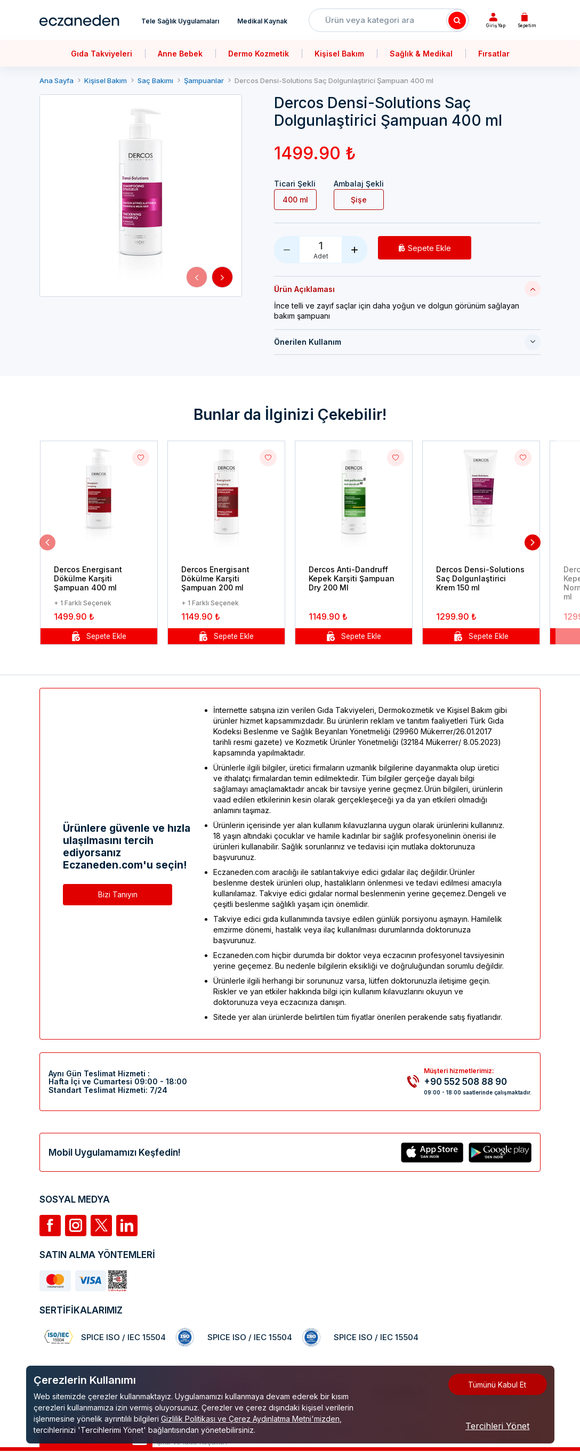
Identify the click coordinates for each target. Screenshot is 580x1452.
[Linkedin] (127, 1225)
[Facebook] (50, 1225)
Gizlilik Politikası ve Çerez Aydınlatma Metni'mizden (250, 1418)
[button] (196, 277)
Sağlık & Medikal (421, 53)
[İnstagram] (75, 1225)
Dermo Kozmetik (258, 53)
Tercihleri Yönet (497, 1426)
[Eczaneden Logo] (79, 20)
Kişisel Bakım (339, 53)
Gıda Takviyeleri (101, 53)
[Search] (457, 20)
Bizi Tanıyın (118, 894)
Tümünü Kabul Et (497, 1384)
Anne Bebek (180, 53)
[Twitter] (101, 1225)
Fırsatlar (494, 53)
